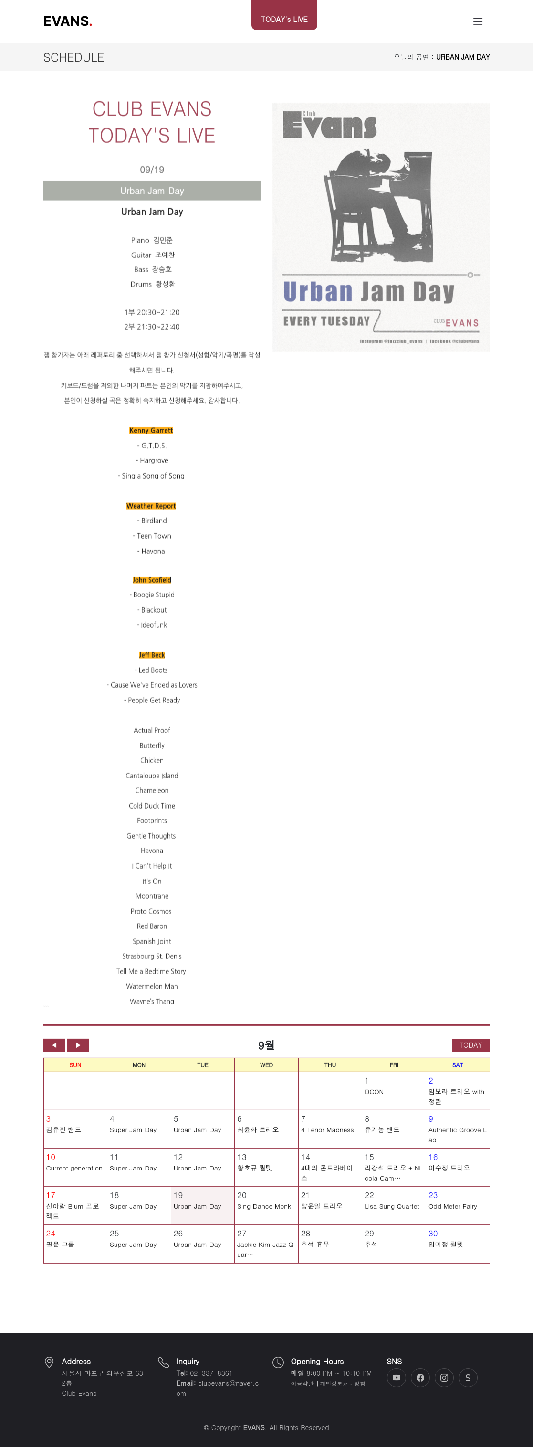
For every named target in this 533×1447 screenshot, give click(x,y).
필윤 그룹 (60, 1250)
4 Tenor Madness (327, 1136)
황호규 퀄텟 (254, 1174)
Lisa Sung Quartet (392, 1212)
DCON (374, 1098)
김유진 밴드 (64, 1136)
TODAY (471, 1051)
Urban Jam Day (197, 1136)
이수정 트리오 (449, 1174)
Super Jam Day (133, 1136)
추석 (371, 1250)
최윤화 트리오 (258, 1136)
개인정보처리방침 (342, 1383)
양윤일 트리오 (322, 1212)
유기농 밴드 (382, 1136)
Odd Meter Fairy (452, 1212)
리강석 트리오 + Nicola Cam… (392, 1179)
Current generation (74, 1174)
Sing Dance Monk (264, 1212)
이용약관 (302, 1383)
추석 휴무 (315, 1250)
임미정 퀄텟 (446, 1250)
